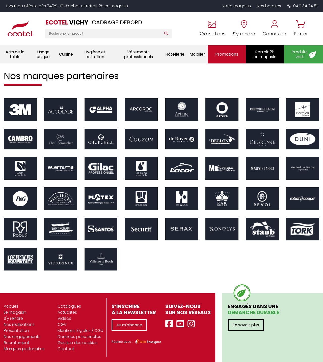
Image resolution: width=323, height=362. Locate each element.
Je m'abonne (129, 325)
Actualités (67, 312)
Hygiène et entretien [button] (94, 54)
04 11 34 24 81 (302, 6)
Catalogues (69, 306)
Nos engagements (22, 337)
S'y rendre (13, 318)
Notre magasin (236, 6)
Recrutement (16, 343)
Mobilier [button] (197, 54)
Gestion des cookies (77, 343)
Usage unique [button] (43, 54)
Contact (66, 349)
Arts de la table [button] (15, 54)
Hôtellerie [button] (174, 54)
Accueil (11, 306)
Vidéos (64, 318)
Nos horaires (269, 6)
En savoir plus (245, 325)
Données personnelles (79, 337)
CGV (62, 324)
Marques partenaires (24, 349)
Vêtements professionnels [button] (138, 54)
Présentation (16, 330)
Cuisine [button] (66, 54)
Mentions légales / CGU (80, 330)
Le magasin (15, 312)
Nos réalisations (19, 324)
